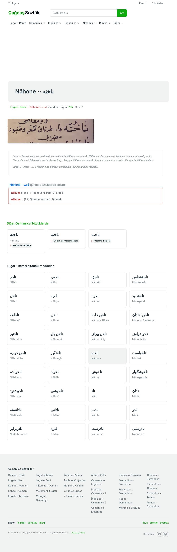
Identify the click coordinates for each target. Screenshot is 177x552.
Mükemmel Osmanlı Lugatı (66, 241)
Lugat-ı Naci (15, 480)
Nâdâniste (16, 415)
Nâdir (135, 415)
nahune (14, 240)
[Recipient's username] (83, 13)
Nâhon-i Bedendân (143, 320)
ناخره (95, 296)
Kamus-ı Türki (16, 475)
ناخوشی (57, 391)
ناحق (95, 277)
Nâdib (95, 415)
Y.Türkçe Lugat (73, 490)
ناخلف (14, 315)
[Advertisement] (88, 52)
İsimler (21, 522)
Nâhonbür (16, 339)
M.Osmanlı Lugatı (46, 490)
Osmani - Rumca (102, 241)
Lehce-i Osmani (17, 490)
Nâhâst (136, 358)
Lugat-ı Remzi (18, 22)
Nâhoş (95, 377)
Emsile (154, 522)
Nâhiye (55, 301)
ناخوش (96, 372)
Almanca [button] (88, 22)
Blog (42, 522)
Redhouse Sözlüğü (22, 245)
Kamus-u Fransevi (130, 475)
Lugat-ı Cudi (43, 480)
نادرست (97, 428)
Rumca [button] (103, 22)
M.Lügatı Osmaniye (42, 498)
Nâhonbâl (57, 339)
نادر (134, 410)
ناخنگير (56, 353)
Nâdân (136, 396)
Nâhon (55, 320)
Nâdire (55, 434)
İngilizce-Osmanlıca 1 (98, 491)
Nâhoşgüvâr (139, 377)
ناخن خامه (98, 315)
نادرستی (138, 428)
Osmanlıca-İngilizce (98, 482)
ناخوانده (15, 372)
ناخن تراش (140, 334)
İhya (145, 522)
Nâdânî (55, 415)
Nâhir (13, 282)
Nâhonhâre (17, 358)
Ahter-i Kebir (98, 475)
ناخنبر (14, 334)
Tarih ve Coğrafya (74, 480)
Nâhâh (55, 377)
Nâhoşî (55, 396)
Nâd (93, 396)
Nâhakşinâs (139, 282)
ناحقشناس (140, 277)
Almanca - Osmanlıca (153, 477)
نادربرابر (16, 428)
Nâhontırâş (139, 339)
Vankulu (32, 522)
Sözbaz (164, 522)
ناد (93, 391)
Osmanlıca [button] (35, 22)
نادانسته (15, 410)
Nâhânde (15, 377)
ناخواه (55, 372)
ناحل (13, 296)
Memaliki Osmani (74, 485)
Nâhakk (96, 282)
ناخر (13, 277)
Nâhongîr (56, 358)
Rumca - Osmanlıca (153, 504)
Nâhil (13, 301)
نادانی (55, 410)
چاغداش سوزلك (78, 532)
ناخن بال (57, 334)
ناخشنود (138, 296)
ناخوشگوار (140, 372)
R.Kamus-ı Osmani (47, 485)
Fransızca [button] (70, 22)
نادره (54, 428)
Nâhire (95, 301)
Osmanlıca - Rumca (154, 495)
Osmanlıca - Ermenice (98, 509)
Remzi (142, 3)
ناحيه (54, 296)
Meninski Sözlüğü (130, 507)
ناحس (55, 277)
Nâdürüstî (138, 434)
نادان (135, 391)
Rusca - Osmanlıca (125, 500)
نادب (94, 410)
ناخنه (14, 234)
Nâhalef (15, 320)
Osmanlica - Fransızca (126, 482)
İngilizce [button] (53, 22)
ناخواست (139, 353)
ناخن (54, 315)
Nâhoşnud (138, 301)
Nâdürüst (97, 434)
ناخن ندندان (140, 315)
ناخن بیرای (98, 334)
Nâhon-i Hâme (100, 320)
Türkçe (12, 3)
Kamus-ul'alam (73, 475)
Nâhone (96, 358)
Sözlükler (157, 3)
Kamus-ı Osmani (18, 485)
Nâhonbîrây (98, 339)
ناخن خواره (18, 353)
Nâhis (54, 282)
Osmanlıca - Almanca (154, 486)
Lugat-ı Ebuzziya (18, 496)
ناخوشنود (16, 391)
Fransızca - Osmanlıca (126, 491)
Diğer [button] (117, 22)
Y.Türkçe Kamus (73, 496)
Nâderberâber (18, 434)
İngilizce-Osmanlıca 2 (98, 500)
